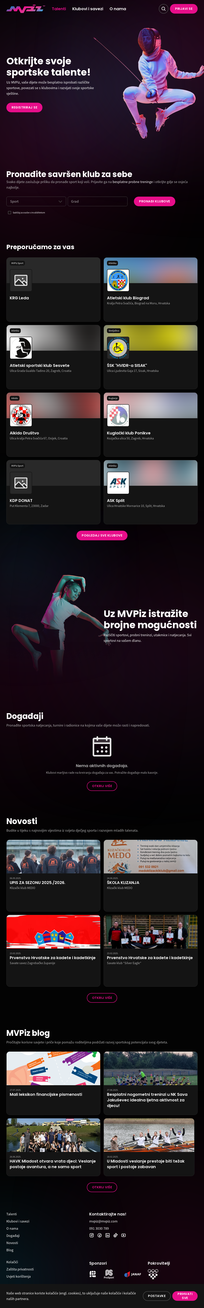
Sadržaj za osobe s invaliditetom (29, 212)
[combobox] (10, 201)
